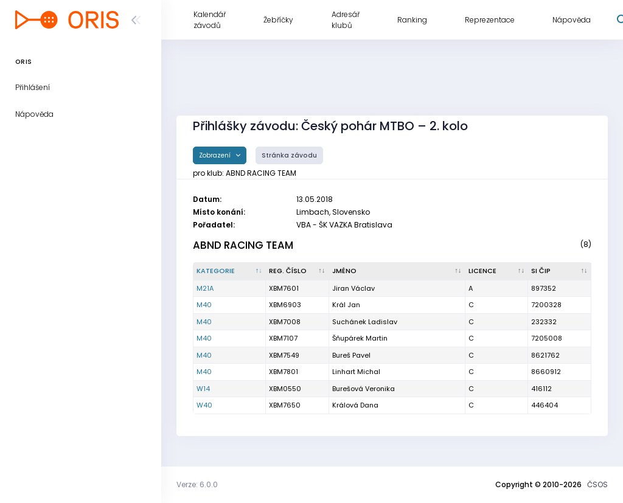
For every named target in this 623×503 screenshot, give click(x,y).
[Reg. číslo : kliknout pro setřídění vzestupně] (297, 271)
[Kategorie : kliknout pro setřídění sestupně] (229, 271)
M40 (204, 305)
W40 (204, 405)
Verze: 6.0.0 (197, 484)
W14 (203, 389)
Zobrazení (215, 155)
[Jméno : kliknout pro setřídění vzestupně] (397, 271)
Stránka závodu (289, 155)
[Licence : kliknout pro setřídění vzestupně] (497, 271)
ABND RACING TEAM (243, 245)
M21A (205, 288)
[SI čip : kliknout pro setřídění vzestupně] (559, 271)
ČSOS (597, 484)
